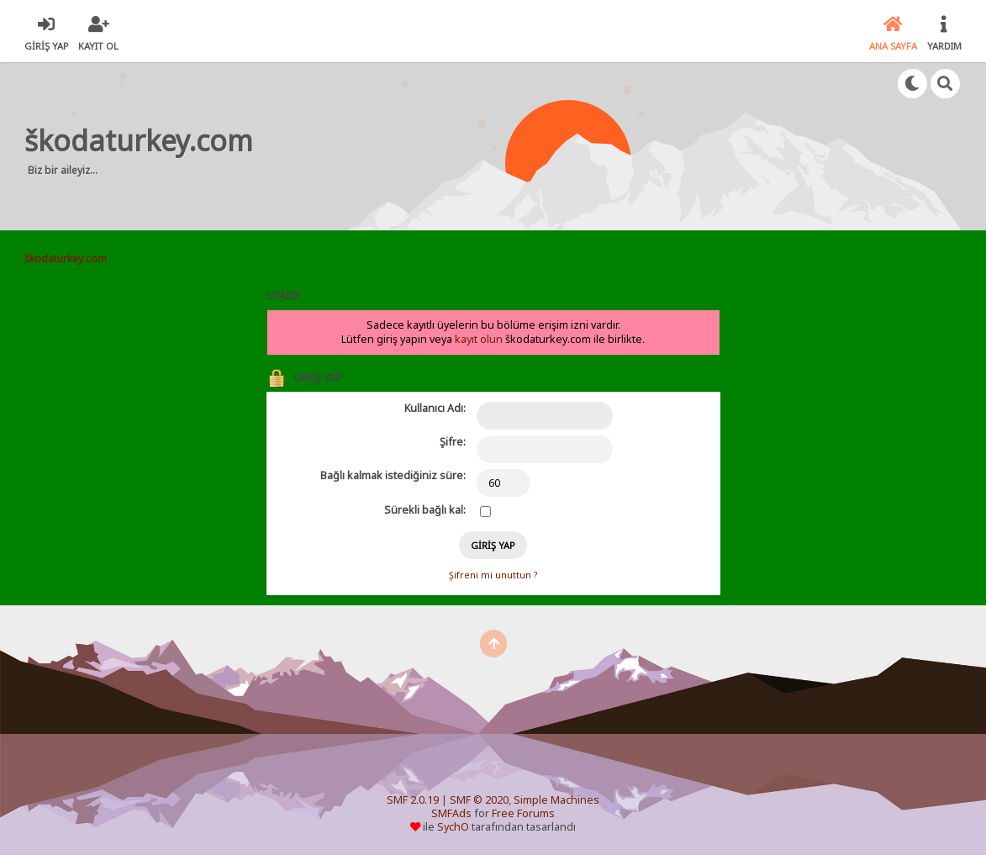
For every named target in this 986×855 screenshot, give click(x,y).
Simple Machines (556, 800)
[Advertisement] (583, 146)
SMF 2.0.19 (413, 800)
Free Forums (523, 813)
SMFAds (451, 813)
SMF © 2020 (479, 800)
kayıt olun (479, 339)
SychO (453, 827)
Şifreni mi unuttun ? (493, 575)
